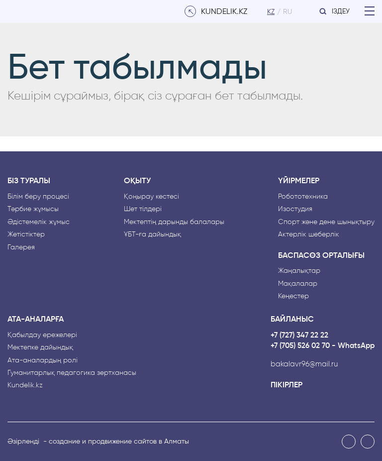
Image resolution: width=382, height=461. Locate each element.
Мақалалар (297, 283)
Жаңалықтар (299, 270)
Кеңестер (293, 296)
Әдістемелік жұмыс (38, 222)
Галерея (21, 247)
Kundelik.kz (25, 385)
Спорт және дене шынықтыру (326, 222)
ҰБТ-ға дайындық (152, 234)
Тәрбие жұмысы (33, 209)
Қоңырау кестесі (151, 196)
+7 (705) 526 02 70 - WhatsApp (323, 346)
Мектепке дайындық (40, 347)
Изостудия (295, 209)
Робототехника (303, 196)
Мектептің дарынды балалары (174, 222)
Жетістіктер (26, 234)
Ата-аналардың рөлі (42, 360)
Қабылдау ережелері (42, 335)
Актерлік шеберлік (308, 234)
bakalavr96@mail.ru (304, 364)
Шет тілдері (143, 209)
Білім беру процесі (38, 196)
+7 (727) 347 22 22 (299, 335)
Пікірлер (286, 384)
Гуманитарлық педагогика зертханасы (71, 372)
